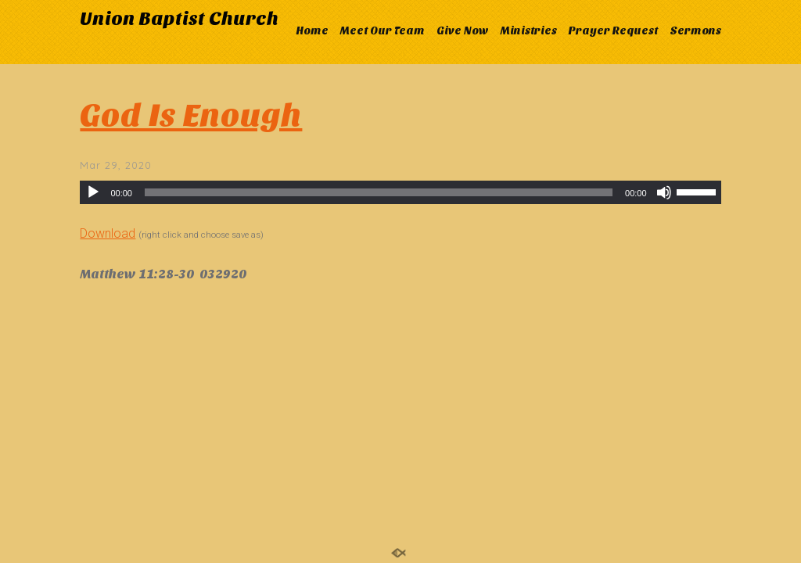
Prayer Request (613, 31)
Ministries (529, 31)
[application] (400, 192)
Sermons (695, 31)
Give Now (462, 31)
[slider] (378, 192)
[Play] (93, 192)
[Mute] (664, 192)
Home (312, 31)
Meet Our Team (382, 31)
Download (107, 233)
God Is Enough (191, 115)
